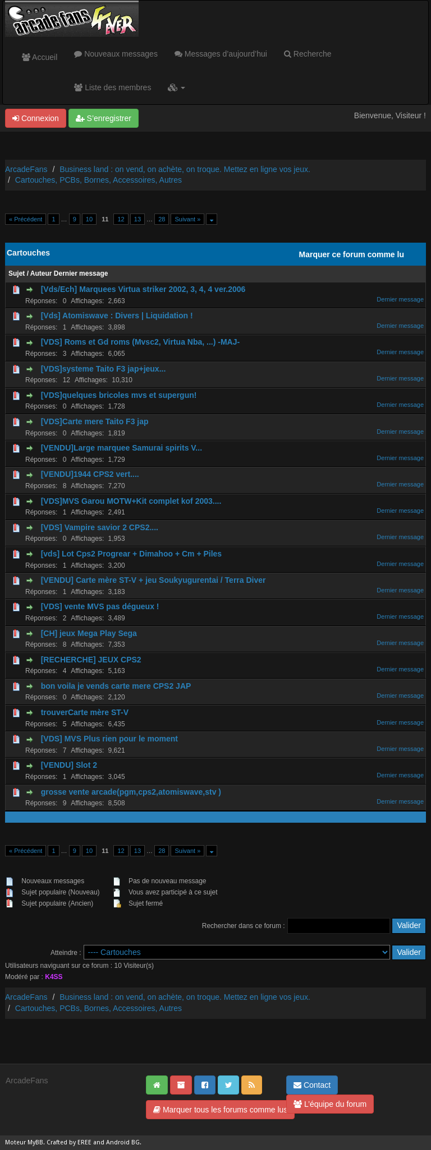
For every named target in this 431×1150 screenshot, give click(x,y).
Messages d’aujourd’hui (221, 53)
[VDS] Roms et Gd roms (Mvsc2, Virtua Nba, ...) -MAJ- (140, 341)
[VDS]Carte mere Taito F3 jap (95, 421)
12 (120, 219)
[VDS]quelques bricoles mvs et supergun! (119, 395)
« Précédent (25, 219)
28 (161, 219)
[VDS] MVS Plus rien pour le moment (109, 738)
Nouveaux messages (116, 53)
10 (89, 219)
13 (137, 219)
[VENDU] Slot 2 (69, 765)
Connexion (35, 118)
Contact (312, 1085)
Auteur (41, 273)
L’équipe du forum (330, 1104)
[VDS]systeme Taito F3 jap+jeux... (103, 368)
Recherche (308, 53)
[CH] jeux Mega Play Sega (89, 633)
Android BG (123, 1142)
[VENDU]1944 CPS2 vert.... (90, 474)
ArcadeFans (26, 169)
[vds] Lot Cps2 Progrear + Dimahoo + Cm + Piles (131, 553)
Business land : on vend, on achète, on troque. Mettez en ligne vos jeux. (184, 169)
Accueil (39, 57)
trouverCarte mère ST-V (85, 712)
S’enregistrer (103, 118)
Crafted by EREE (69, 1142)
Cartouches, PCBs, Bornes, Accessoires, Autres (98, 179)
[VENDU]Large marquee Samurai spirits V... (121, 447)
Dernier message (81, 273)
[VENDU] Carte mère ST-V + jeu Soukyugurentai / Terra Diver (153, 580)
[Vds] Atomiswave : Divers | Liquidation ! (117, 315)
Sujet (16, 273)
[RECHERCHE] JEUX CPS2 (91, 659)
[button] (176, 87)
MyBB (35, 1142)
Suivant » (187, 219)
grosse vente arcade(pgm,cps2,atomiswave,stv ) (131, 791)
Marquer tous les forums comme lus (220, 1109)
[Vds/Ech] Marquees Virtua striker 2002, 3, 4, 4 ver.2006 (143, 289)
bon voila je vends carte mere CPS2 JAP (116, 685)
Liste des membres (112, 87)
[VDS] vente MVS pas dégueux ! (100, 606)
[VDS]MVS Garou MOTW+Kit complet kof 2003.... (131, 501)
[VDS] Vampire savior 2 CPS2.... (99, 527)
